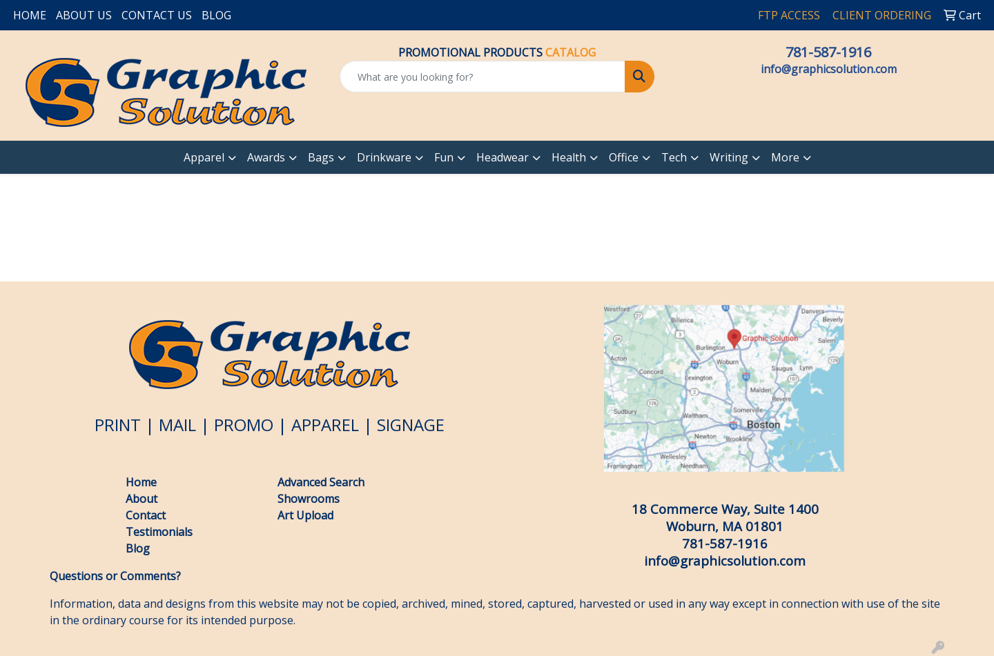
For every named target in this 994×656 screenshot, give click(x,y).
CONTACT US (156, 15)
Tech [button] (674, 157)
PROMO (243, 424)
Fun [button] (444, 157)
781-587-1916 (828, 52)
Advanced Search (320, 482)
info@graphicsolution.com (829, 69)
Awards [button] (266, 157)
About (141, 498)
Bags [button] (321, 157)
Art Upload (305, 515)
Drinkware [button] (384, 157)
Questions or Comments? (115, 576)
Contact (146, 515)
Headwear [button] (502, 157)
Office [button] (624, 157)
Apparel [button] (204, 157)
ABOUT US (84, 15)
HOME (29, 15)
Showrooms (308, 498)
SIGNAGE (411, 424)
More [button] (785, 157)
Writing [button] (729, 157)
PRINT (118, 424)
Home (141, 482)
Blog (139, 548)
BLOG (216, 15)
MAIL (177, 424)
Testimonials (159, 531)
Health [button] (569, 157)
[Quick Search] (482, 76)
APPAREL (325, 424)
